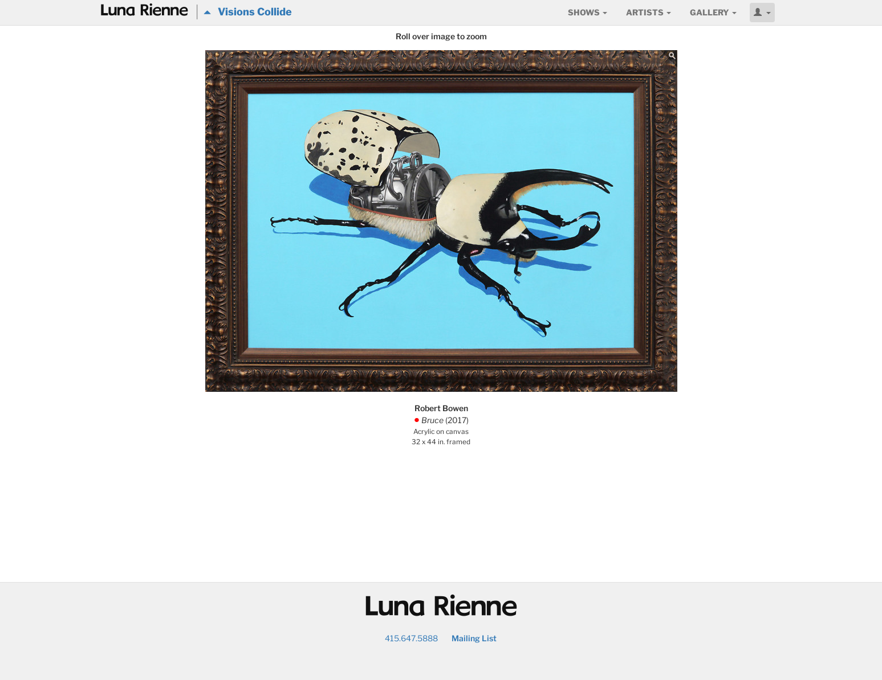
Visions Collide (248, 12)
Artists (648, 12)
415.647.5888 (411, 638)
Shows (587, 12)
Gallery (713, 12)
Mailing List (474, 638)
